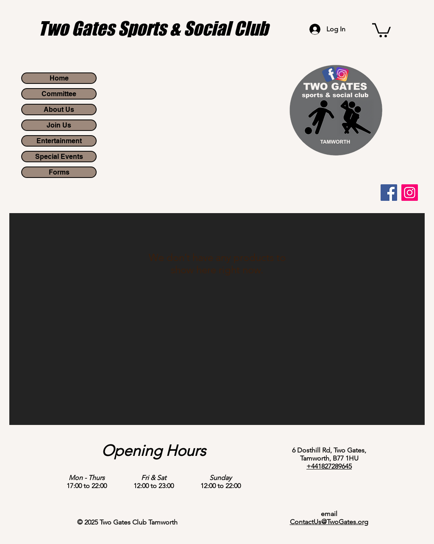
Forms (59, 172)
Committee (59, 94)
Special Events (59, 157)
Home (59, 78)
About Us (59, 109)
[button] (381, 29)
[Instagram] (409, 192)
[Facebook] (389, 192)
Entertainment (59, 141)
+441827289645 (329, 466)
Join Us (59, 125)
